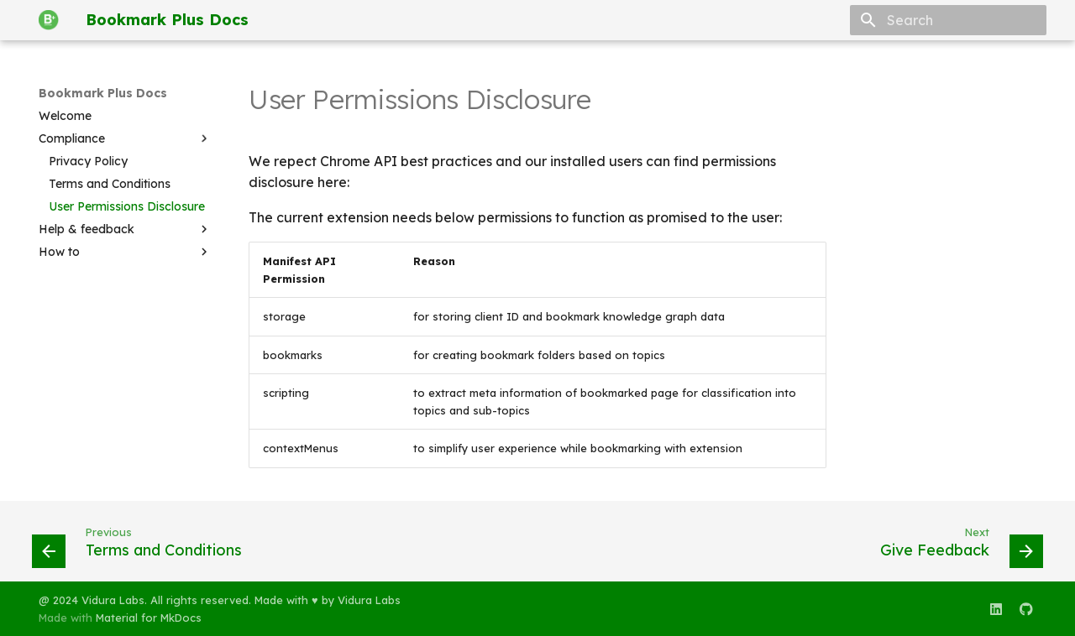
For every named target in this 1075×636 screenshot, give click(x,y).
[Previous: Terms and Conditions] (147, 546)
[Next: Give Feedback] (951, 546)
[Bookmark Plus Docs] (49, 20)
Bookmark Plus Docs (103, 93)
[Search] (948, 20)
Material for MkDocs (149, 617)
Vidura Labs (369, 600)
